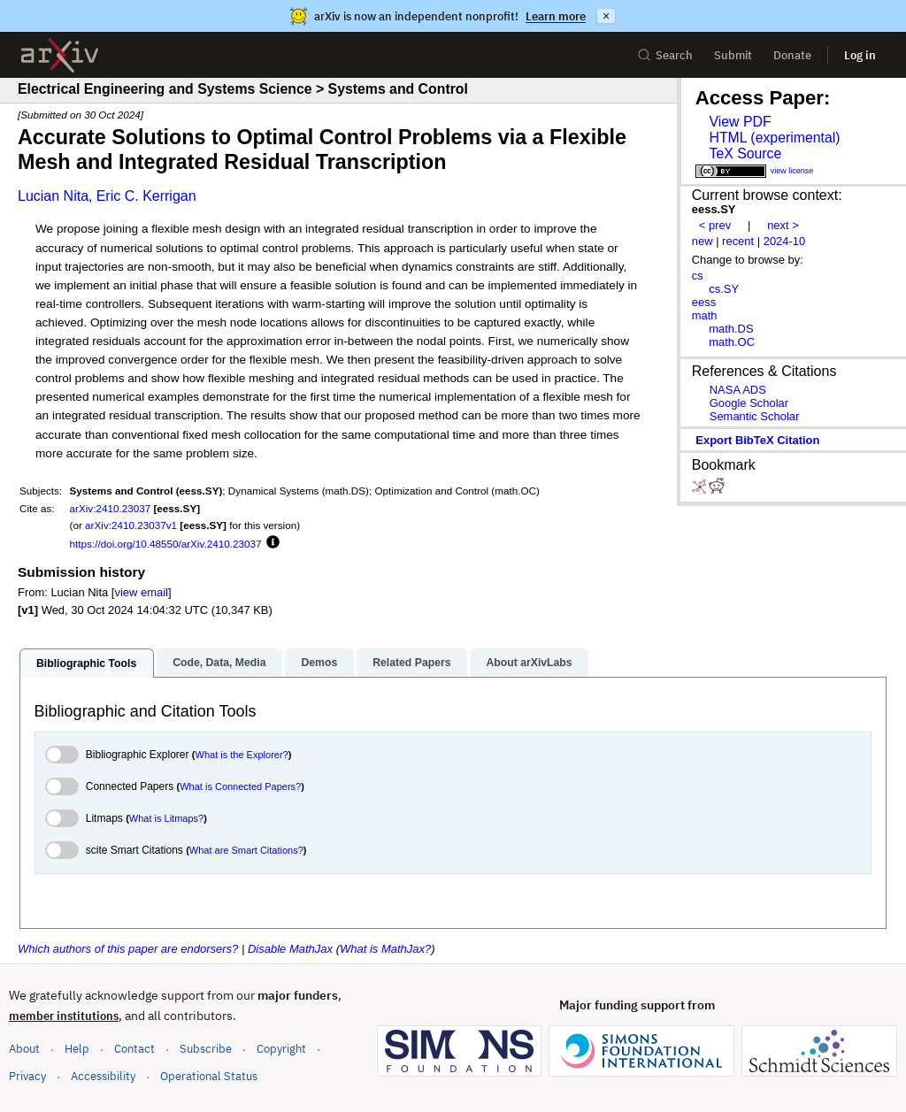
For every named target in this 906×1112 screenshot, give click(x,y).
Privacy (27, 1076)
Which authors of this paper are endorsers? (128, 948)
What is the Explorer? (242, 754)
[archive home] (59, 55)
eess (704, 302)
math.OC (732, 342)
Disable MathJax (290, 948)
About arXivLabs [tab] (529, 662)
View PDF (740, 121)
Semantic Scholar (755, 416)
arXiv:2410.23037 (110, 508)
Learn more (556, 16)
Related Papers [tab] (411, 662)
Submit (733, 55)
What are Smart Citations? (246, 850)
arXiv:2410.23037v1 (131, 525)
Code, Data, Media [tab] (219, 662)
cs (697, 275)
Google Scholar (749, 403)
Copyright (281, 1048)
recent (738, 241)
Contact (134, 1048)
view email (140, 592)
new (702, 241)
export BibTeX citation (757, 440)
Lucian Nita (53, 195)
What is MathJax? (385, 948)
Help (77, 1048)
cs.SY (724, 288)
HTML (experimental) (774, 137)
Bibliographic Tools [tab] (86, 663)
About (24, 1048)
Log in (860, 55)
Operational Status (208, 1075)
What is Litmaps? (166, 818)
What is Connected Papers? (240, 786)
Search (665, 55)
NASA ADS (738, 389)
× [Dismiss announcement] (606, 16)
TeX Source (745, 153)
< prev (715, 225)
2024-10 (785, 241)
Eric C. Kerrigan (146, 195)
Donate (792, 55)
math (705, 315)
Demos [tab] (319, 662)
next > (783, 225)
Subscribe (206, 1048)
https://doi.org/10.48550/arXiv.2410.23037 (166, 543)
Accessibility (103, 1076)
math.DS (731, 328)
